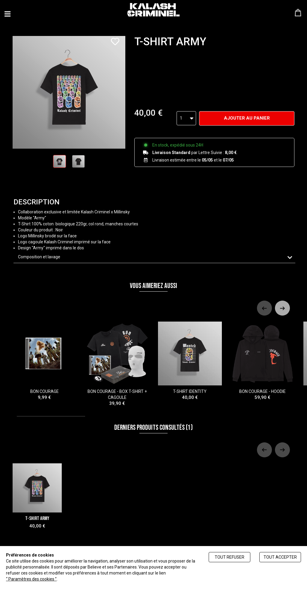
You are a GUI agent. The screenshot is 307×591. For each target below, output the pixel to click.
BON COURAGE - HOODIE (263, 361)
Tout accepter (280, 557)
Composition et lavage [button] (39, 256)
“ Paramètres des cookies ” (31, 579)
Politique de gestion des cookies (88, 579)
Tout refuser (229, 557)
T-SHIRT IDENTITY (190, 361)
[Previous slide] (264, 308)
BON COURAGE (44, 361)
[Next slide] (282, 308)
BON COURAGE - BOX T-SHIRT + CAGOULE (117, 364)
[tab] (154, 257)
